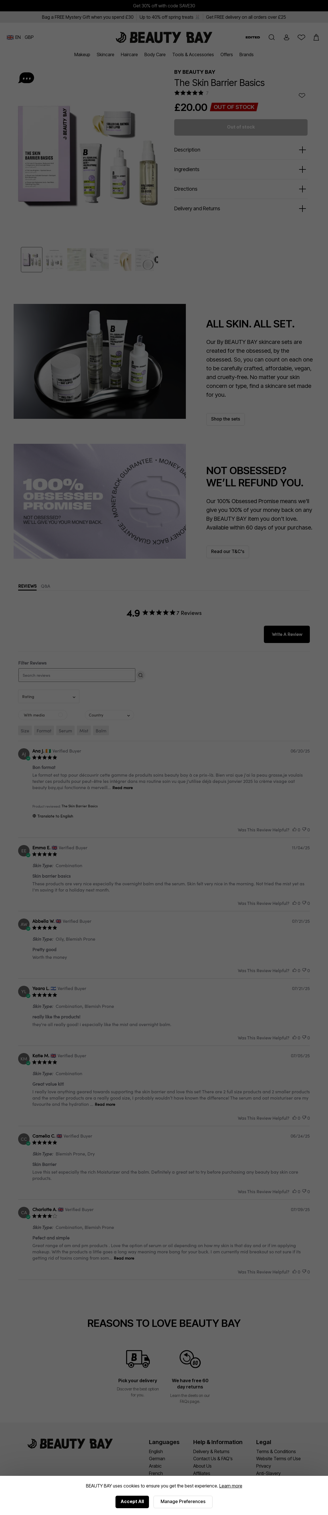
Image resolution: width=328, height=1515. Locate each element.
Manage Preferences (183, 1501)
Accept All (132, 1501)
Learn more (230, 1486)
